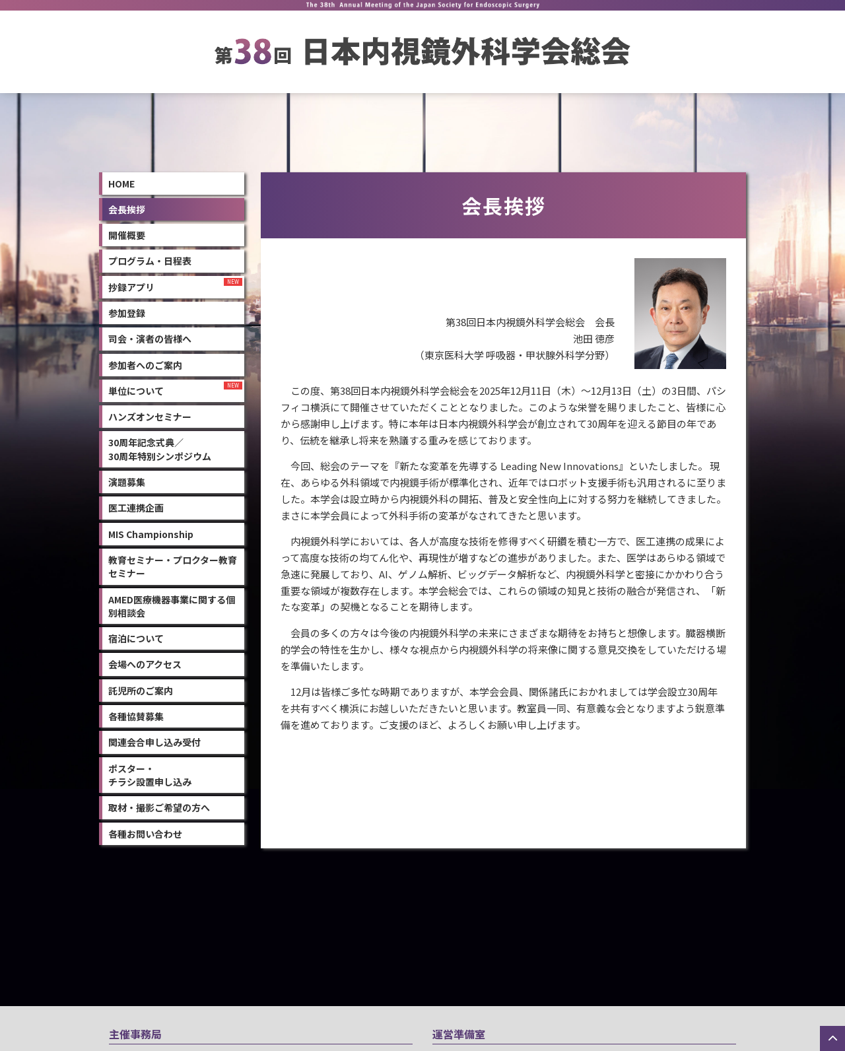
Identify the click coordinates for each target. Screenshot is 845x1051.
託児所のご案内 (140, 688)
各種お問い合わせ (145, 831)
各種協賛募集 (136, 715)
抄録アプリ (131, 285)
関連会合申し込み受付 (154, 740)
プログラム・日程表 (149, 259)
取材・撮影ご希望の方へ (159, 806)
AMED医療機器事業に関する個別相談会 (171, 604)
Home (121, 181)
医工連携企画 (136, 506)
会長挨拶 (126, 208)
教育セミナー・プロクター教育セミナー (172, 565)
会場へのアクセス (145, 662)
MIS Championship (150, 532)
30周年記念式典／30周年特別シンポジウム (159, 447)
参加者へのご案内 (145, 363)
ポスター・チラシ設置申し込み (149, 773)
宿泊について (136, 637)
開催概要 (126, 233)
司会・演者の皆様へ (149, 337)
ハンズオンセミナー (149, 415)
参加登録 (126, 311)
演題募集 (126, 480)
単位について (136, 389)
